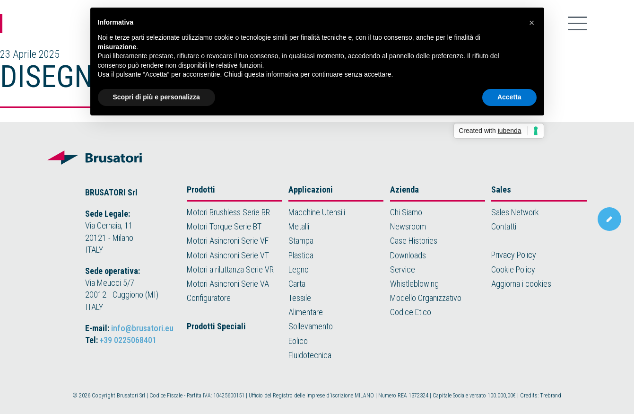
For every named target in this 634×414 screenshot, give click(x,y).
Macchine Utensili (316, 212)
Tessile (299, 298)
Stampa (300, 241)
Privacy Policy (513, 255)
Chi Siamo (406, 212)
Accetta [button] (509, 97)
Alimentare (305, 312)
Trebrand (550, 395)
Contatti (503, 226)
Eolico (298, 341)
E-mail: (129, 328)
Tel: (120, 340)
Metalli (298, 226)
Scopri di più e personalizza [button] (156, 97)
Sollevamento (310, 326)
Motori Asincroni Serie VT (228, 255)
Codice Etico (410, 312)
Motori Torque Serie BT (224, 226)
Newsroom (408, 226)
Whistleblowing (414, 284)
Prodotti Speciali (216, 326)
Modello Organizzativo (425, 298)
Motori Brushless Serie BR (228, 212)
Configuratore (209, 298)
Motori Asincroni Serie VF (228, 241)
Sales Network (515, 212)
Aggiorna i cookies (521, 284)
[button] (531, 22)
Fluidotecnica (309, 355)
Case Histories (413, 241)
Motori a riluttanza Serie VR (230, 269)
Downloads (408, 255)
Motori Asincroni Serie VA (228, 284)
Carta (296, 284)
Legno (298, 269)
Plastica (300, 255)
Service (402, 269)
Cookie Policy (513, 269)
